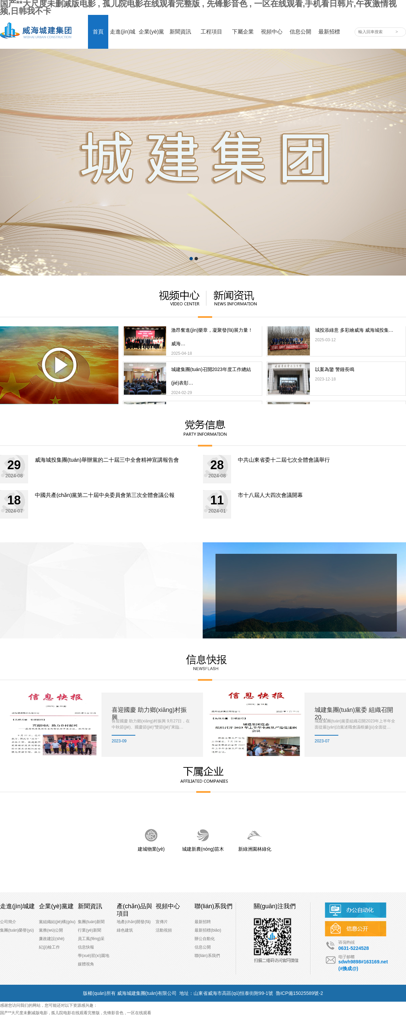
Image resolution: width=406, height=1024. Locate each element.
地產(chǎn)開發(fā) (134, 921)
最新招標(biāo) (208, 930)
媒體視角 (86, 964)
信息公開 (203, 947)
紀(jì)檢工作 (49, 947)
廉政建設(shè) (51, 938)
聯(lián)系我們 (207, 955)
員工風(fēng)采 (91, 938)
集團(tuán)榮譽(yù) (17, 930)
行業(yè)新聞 (89, 930)
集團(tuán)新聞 (91, 921)
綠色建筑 (125, 930)
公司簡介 (8, 921)
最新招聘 (203, 921)
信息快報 (86, 947)
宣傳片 (162, 921)
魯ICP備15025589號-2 (299, 993)
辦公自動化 (205, 938)
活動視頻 (164, 930)
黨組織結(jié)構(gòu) (57, 921)
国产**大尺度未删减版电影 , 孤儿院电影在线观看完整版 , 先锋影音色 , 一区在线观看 (75, 1012)
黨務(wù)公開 (51, 930)
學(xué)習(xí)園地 (93, 955)
